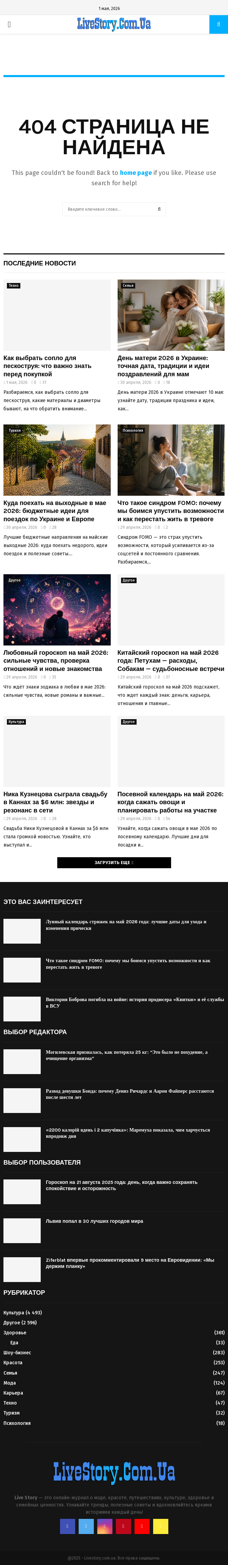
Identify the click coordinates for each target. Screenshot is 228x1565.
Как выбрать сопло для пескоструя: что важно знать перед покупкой (47, 366)
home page (136, 173)
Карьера (13, 1393)
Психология (133, 431)
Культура (16, 722)
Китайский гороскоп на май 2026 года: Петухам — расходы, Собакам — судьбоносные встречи (171, 661)
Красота (12, 1363)
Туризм (15, 431)
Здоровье (14, 1333)
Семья (128, 286)
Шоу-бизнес (17, 1353)
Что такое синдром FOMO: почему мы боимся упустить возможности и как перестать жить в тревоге (171, 511)
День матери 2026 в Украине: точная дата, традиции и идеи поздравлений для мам (163, 366)
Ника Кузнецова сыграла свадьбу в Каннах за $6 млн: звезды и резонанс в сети (55, 802)
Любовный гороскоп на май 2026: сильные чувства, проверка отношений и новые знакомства (55, 661)
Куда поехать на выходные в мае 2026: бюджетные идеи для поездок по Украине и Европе (54, 511)
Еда (14, 1343)
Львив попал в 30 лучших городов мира (94, 1221)
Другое (15, 580)
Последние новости (39, 263)
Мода (9, 1383)
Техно (14, 286)
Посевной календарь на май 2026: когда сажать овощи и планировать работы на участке (171, 802)
